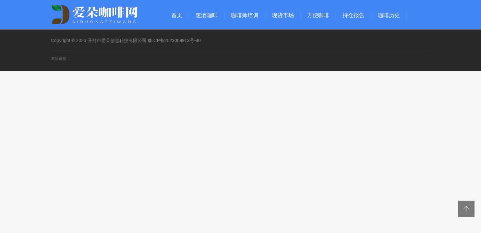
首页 (176, 15)
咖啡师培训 (245, 15)
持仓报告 (354, 15)
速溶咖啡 (207, 15)
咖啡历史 (389, 15)
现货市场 (283, 15)
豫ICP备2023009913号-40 (174, 40)
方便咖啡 (318, 15)
